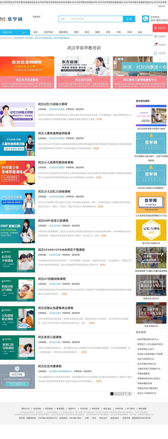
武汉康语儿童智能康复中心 (61, 371)
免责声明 (126, 418)
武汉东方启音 (55, 226)
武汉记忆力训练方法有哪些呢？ (151, 176)
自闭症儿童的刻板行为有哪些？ (152, 354)
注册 (87, 418)
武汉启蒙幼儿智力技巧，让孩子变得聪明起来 (151, 147)
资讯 (87, 32)
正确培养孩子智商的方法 (148, 368)
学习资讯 (131, 409)
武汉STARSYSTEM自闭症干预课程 (61, 249)
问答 (108, 32)
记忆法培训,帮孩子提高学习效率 (151, 117)
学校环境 (119, 409)
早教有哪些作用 (144, 383)
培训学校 (48, 32)
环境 (129, 32)
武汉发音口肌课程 (50, 337)
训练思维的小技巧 (145, 349)
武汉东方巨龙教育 (57, 109)
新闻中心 (72, 409)
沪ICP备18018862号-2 (48, 418)
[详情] (99, 119)
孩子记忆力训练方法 (151, 231)
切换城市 (37, 17)
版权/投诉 (115, 418)
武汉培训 (29, 38)
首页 (35, 32)
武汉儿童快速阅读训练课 (54, 133)
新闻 (97, 32)
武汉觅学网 (19, 38)
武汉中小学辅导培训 (43, 38)
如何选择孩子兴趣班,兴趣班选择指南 (151, 259)
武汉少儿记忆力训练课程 (54, 191)
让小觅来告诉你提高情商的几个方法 (151, 204)
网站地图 (142, 409)
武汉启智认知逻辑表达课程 (55, 308)
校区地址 (107, 409)
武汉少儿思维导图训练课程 (55, 162)
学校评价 (96, 409)
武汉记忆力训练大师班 (52, 104)
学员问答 (84, 409)
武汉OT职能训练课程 (52, 278)
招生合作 (161, 6)
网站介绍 (25, 409)
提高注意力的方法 (151, 287)
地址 (140, 32)
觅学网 (22, 418)
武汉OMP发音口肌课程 (53, 220)
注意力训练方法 (151, 314)
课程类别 (63, 32)
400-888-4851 (75, 418)
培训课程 (49, 409)
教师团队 (61, 409)
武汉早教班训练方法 (146, 364)
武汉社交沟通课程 (50, 366)
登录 (94, 418)
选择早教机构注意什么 (147, 339)
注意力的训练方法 (145, 359)
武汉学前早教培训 (61, 38)
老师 (76, 32)
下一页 (127, 394)
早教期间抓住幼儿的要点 (148, 378)
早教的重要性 (143, 373)
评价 (119, 32)
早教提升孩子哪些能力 (147, 388)
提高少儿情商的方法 (146, 393)
